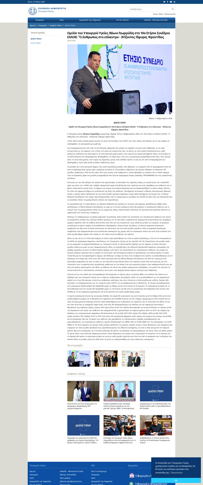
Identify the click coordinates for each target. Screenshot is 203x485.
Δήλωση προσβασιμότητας (71, 481)
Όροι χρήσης (65, 478)
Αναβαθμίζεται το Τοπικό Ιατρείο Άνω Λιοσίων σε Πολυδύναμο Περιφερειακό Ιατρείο (155, 440)
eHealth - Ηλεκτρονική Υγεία (156, 20)
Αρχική (32, 25)
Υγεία (62, 20)
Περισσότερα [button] (177, 473)
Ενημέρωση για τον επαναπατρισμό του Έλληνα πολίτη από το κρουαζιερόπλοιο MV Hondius (155, 406)
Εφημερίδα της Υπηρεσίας (90, 20)
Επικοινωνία (170, 14)
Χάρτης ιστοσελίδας (68, 475)
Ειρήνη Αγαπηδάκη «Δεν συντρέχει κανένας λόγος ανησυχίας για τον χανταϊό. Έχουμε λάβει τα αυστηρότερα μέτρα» (118, 407)
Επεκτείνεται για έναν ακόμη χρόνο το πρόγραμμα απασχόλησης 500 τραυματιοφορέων (82, 406)
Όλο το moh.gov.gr (99, 471)
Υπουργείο (39, 20)
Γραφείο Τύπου (56, 25)
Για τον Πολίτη (122, 20)
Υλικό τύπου (158, 14)
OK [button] (176, 480)
